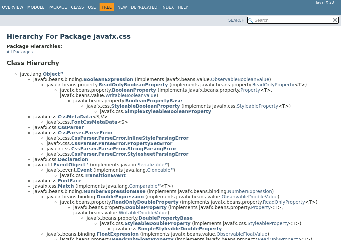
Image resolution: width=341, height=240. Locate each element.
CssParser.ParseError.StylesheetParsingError (129, 154)
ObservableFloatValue (241, 234)
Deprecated (144, 7)
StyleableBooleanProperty (145, 106)
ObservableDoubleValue (250, 196)
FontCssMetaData (94, 122)
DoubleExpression (120, 196)
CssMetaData (75, 116)
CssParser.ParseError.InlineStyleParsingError (129, 138)
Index (168, 7)
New (122, 7)
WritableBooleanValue (130, 95)
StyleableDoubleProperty (158, 223)
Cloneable (158, 170)
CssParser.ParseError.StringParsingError (123, 148)
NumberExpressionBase (114, 191)
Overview (12, 7)
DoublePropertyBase (166, 218)
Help (183, 7)
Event (84, 170)
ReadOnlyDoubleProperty (145, 202)
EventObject (69, 164)
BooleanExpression (108, 79)
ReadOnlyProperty (273, 84)
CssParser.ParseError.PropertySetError (121, 143)
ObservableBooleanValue (240, 79)
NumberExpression (250, 191)
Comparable (143, 186)
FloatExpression (118, 234)
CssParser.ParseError (85, 132)
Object (51, 74)
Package (58, 7)
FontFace (70, 180)
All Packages (20, 51)
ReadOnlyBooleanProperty (133, 84)
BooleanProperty (134, 90)
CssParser (71, 127)
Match (66, 186)
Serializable (151, 164)
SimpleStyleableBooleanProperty (168, 111)
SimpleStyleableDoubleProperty (180, 228)
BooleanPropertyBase (153, 100)
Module (36, 7)
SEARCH (236, 20)
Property (250, 90)
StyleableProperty (257, 106)
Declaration (73, 159)
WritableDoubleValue (143, 212)
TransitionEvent (105, 175)
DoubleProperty (146, 207)
